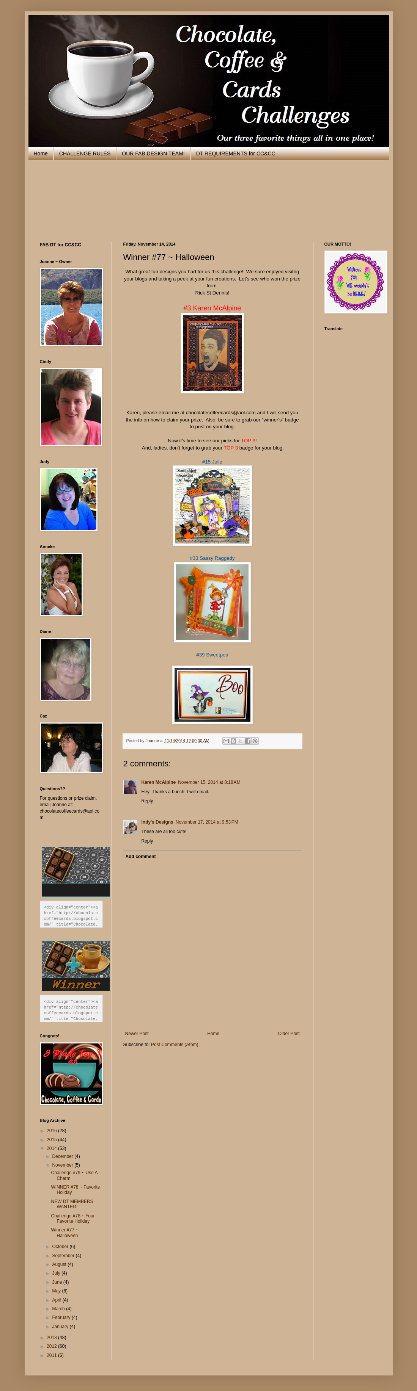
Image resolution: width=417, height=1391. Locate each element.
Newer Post (137, 1033)
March (59, 1308)
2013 (52, 1337)
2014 (52, 1148)
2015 (52, 1139)
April (57, 1300)
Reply (147, 801)
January (60, 1326)
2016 (52, 1130)
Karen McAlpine (159, 782)
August (60, 1264)
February (61, 1317)
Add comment (141, 856)
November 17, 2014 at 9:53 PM (207, 822)
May (57, 1291)
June (57, 1282)
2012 (52, 1346)
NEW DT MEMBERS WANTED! (72, 1204)
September (64, 1255)
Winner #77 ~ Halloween (64, 1232)
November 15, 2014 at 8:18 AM (209, 782)
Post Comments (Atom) (174, 1044)
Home (41, 153)
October (60, 1246)
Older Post (289, 1033)
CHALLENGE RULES (84, 153)
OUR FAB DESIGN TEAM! (153, 153)
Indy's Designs (157, 822)
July (56, 1273)
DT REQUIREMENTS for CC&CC (235, 153)
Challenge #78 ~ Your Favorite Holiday (72, 1218)
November (63, 1165)
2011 (52, 1355)
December (63, 1156)
